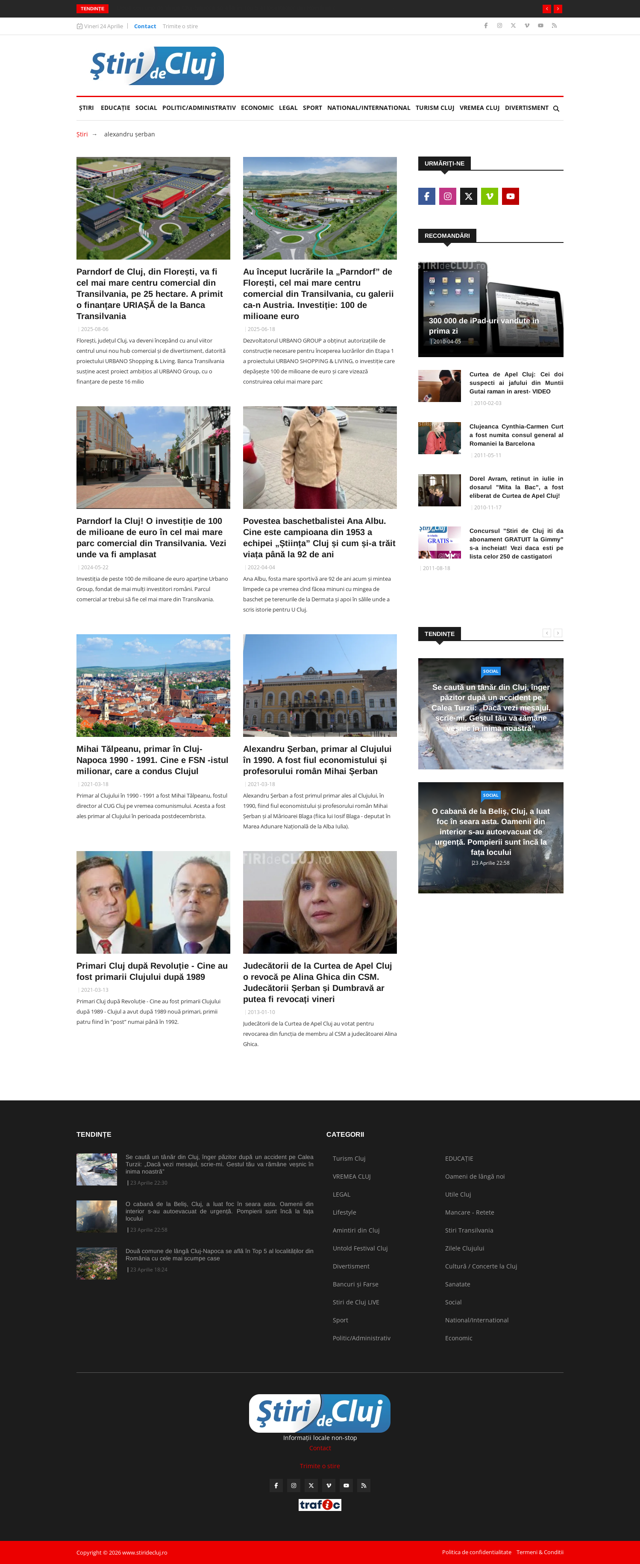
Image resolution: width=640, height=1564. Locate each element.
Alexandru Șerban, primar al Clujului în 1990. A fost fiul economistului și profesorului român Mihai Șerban (317, 760)
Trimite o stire (180, 26)
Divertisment (527, 107)
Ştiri (86, 107)
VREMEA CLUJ (480, 107)
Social (146, 107)
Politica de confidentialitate (476, 1552)
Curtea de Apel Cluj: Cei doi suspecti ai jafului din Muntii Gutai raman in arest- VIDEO (517, 383)
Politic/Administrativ (199, 107)
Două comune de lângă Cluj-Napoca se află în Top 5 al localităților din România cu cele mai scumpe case (220, 1255)
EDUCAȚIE (117, 104)
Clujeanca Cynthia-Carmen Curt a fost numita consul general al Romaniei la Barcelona (517, 435)
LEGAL (288, 107)
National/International (369, 107)
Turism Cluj (435, 107)
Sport (312, 107)
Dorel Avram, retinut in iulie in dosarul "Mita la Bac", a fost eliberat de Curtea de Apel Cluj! (517, 487)
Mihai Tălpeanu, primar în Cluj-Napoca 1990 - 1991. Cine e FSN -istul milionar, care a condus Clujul (152, 760)
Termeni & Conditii (540, 1552)
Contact (145, 26)
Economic (257, 107)
